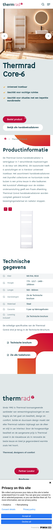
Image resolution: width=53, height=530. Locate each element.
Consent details (8, 509)
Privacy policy (29, 509)
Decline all (26, 522)
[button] (48, 4)
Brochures (24, 479)
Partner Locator (26, 471)
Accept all (26, 516)
